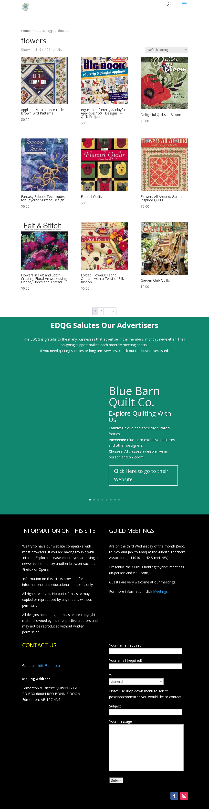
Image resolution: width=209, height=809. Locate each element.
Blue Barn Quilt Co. (134, 396)
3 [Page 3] (106, 311)
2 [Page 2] (101, 311)
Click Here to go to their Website (141, 475)
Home (25, 30)
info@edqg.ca (49, 665)
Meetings (160, 591)
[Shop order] (166, 50)
